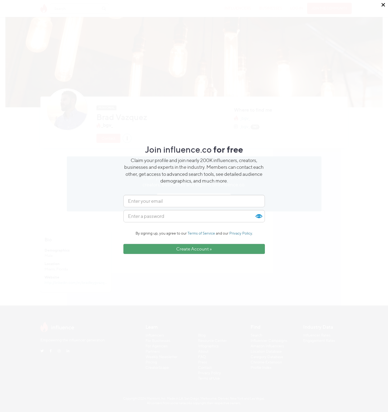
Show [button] (258, 216)
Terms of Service (201, 233)
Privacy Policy (240, 233)
